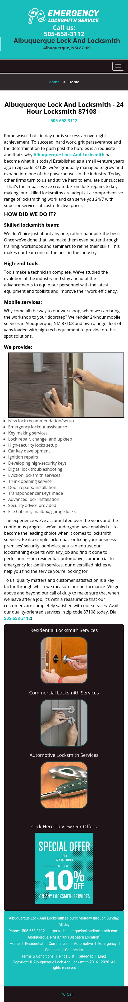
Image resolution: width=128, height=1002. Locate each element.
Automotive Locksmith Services (64, 755)
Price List (66, 956)
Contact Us (74, 950)
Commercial (58, 943)
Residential (34, 943)
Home (54, 81)
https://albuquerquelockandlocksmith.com (83, 931)
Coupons (52, 950)
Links (102, 956)
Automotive (83, 943)
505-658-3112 (64, 33)
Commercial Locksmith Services (64, 692)
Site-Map (86, 956)
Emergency (107, 943)
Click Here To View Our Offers (64, 826)
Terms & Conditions (37, 956)
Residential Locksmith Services (64, 630)
